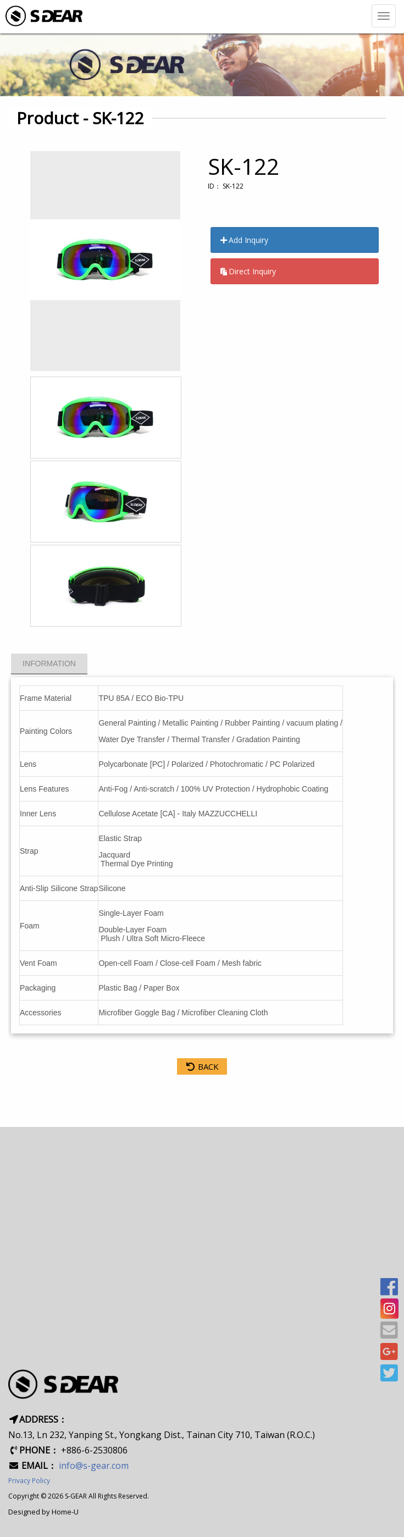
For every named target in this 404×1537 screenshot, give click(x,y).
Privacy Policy (29, 1480)
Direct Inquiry (247, 271)
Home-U (65, 1512)
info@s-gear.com (94, 1465)
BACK (202, 1066)
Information (49, 663)
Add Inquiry (244, 240)
